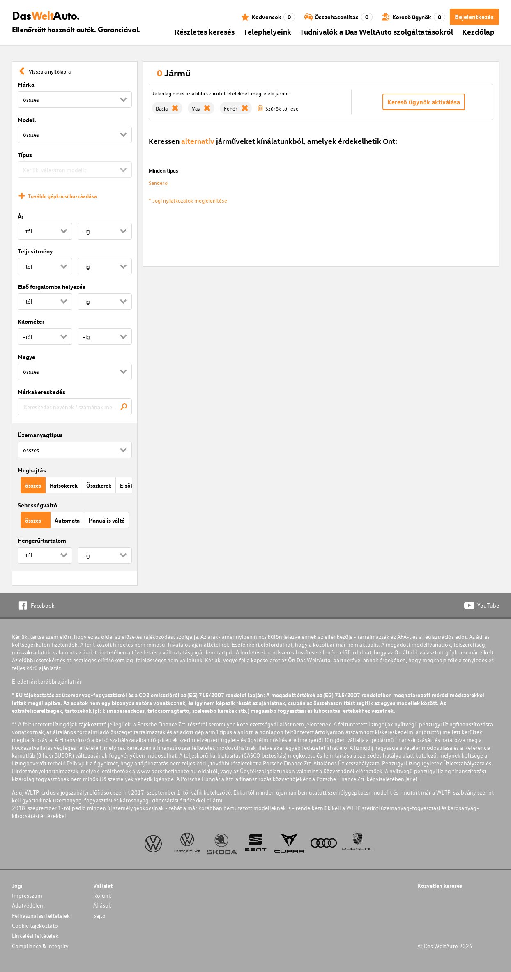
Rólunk (102, 895)
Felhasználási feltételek (41, 915)
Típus (25, 155)
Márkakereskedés (41, 392)
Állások (102, 905)
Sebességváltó (37, 505)
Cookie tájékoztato (35, 925)
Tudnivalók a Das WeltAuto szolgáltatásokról (376, 31)
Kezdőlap (478, 31)
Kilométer (31, 321)
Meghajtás (32, 470)
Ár (20, 216)
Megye (26, 357)
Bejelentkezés (474, 17)
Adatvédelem (28, 905)
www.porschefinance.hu (166, 771)
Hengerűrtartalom (42, 540)
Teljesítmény (35, 251)
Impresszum (27, 895)
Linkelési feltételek (35, 936)
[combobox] (75, 406)
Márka (26, 84)
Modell (27, 120)
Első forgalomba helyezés (51, 286)
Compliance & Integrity (40, 946)
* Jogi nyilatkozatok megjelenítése (188, 200)
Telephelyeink (267, 31)
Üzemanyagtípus (40, 435)
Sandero (158, 182)
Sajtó (99, 915)
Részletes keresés (205, 31)
